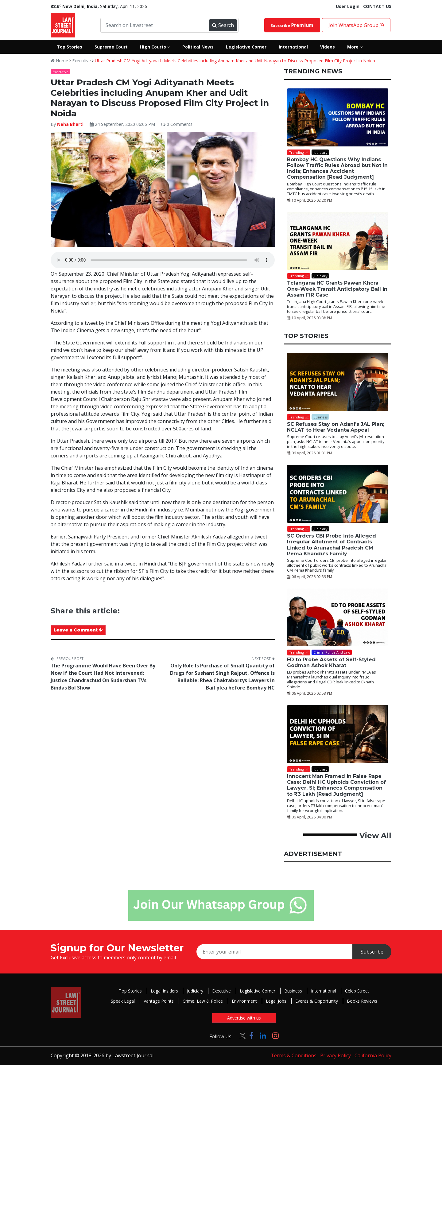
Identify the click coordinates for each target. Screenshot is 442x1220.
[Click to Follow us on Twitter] (240, 1035)
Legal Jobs (276, 1001)
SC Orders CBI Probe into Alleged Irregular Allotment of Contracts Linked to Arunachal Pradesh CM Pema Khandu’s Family (331, 545)
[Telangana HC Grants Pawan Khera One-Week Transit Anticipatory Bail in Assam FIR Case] (337, 241)
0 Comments (176, 124)
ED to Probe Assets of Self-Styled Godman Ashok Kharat (331, 662)
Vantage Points (159, 1001)
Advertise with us (244, 1018)
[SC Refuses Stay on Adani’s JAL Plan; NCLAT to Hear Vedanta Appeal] (337, 382)
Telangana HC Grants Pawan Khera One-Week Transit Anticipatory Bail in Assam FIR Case (337, 288)
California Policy (373, 1055)
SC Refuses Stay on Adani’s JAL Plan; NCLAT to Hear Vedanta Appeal (335, 427)
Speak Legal (123, 1001)
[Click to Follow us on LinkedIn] (263, 1035)
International (323, 991)
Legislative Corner (257, 991)
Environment (244, 1001)
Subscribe (292, 25)
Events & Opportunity (316, 1001)
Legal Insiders (164, 991)
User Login (347, 6)
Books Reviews (362, 1001)
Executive (81, 61)
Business (293, 991)
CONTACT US (377, 6)
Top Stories (130, 991)
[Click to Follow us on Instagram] (275, 1035)
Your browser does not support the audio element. (163, 260)
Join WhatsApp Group (356, 25)
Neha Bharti (70, 124)
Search (223, 25)
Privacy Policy (335, 1055)
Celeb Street (357, 991)
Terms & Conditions (293, 1055)
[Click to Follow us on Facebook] (251, 1035)
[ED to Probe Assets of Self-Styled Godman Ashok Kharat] (337, 618)
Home (59, 61)
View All (375, 835)
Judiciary (195, 991)
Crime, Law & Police (203, 1001)
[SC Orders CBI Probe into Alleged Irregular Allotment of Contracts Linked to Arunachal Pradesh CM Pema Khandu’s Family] (337, 494)
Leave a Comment (78, 630)
